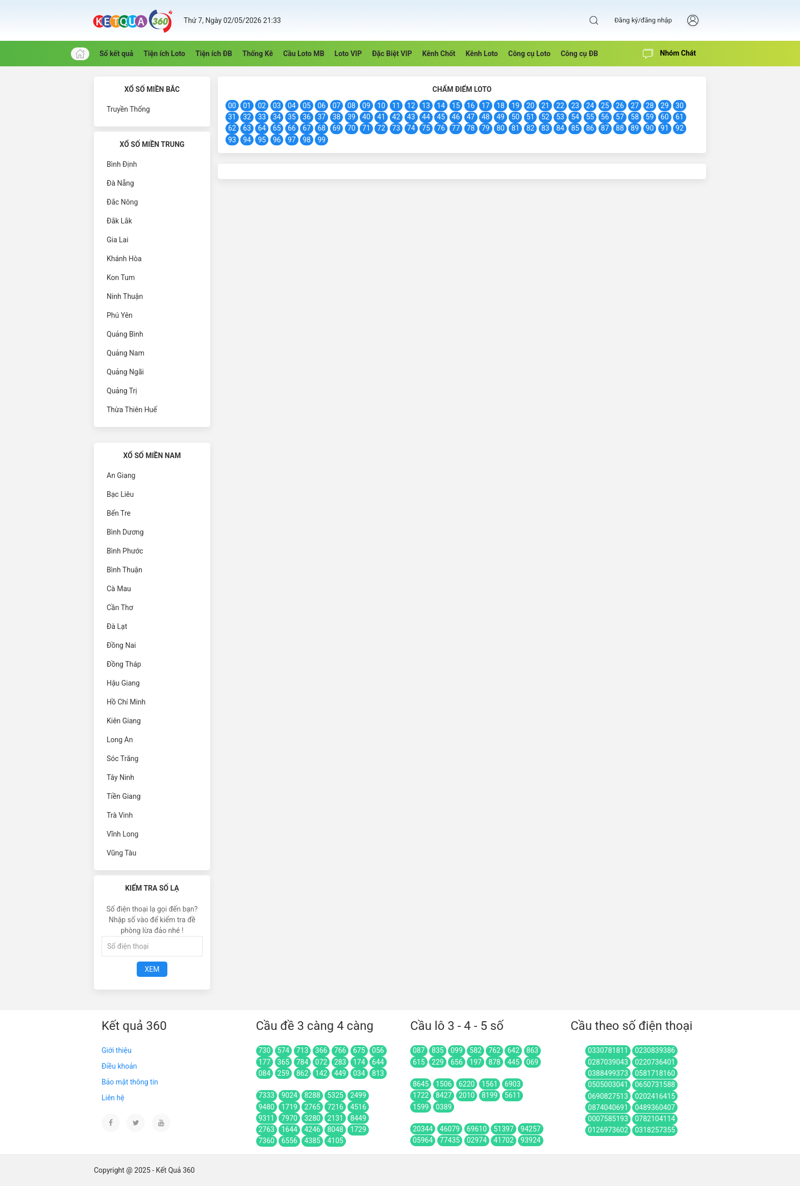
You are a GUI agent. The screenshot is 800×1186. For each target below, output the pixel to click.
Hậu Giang (123, 683)
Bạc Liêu (120, 494)
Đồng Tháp (124, 664)
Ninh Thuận (125, 296)
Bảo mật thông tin (130, 1082)
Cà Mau (119, 589)
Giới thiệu (117, 1050)
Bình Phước (125, 551)
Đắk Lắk (119, 221)
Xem (152, 969)
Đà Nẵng (120, 183)
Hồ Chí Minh (126, 702)
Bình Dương (125, 532)
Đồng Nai (121, 645)
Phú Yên (120, 315)
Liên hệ (113, 1098)
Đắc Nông (122, 202)
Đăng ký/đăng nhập (643, 20)
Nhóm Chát (669, 54)
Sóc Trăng (122, 758)
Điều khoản (119, 1066)
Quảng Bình (125, 334)
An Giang (121, 475)
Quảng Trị (122, 391)
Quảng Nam (125, 353)
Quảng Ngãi (125, 372)
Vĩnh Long (122, 834)
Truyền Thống (128, 109)
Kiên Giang (124, 721)
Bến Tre (119, 513)
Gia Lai (118, 240)
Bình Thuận (124, 570)
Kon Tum (121, 277)
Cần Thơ (120, 607)
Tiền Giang (124, 796)
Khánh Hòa (124, 259)
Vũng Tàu (121, 853)
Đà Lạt (117, 626)
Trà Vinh (120, 815)
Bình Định (122, 164)
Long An (120, 740)
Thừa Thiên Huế (132, 410)
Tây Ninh (120, 777)
